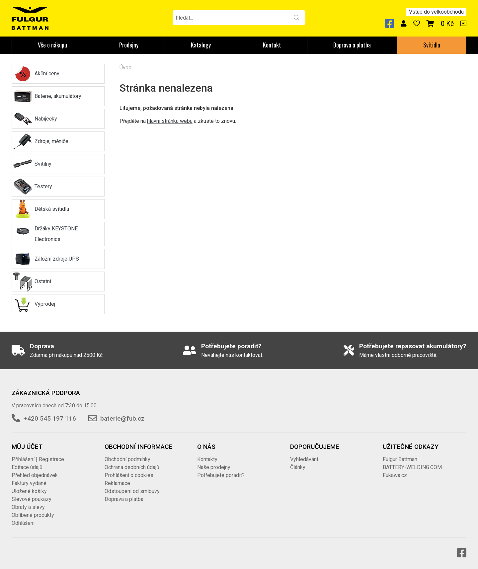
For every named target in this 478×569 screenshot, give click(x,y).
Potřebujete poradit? (221, 475)
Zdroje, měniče (51, 141)
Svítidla (431, 45)
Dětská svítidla (52, 209)
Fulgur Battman (400, 459)
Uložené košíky (29, 491)
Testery (43, 186)
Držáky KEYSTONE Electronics (56, 233)
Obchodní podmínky (127, 459)
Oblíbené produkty (33, 515)
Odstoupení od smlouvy (132, 491)
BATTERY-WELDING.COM (412, 467)
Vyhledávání (304, 459)
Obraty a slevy (28, 507)
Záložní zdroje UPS (57, 259)
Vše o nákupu (52, 45)
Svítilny (43, 164)
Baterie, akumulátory (58, 96)
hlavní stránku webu (170, 121)
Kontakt (272, 45)
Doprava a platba (352, 45)
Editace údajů (27, 467)
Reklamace (117, 483)
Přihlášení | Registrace (38, 459)
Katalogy (201, 45)
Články (297, 467)
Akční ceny (47, 73)
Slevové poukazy (31, 499)
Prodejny (128, 45)
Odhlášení (23, 523)
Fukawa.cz (395, 475)
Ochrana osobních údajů (132, 467)
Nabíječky (46, 119)
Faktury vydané (29, 483)
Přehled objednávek (35, 475)
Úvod (125, 67)
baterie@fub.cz (122, 418)
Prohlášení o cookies (129, 475)
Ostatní (43, 281)
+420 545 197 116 (50, 418)
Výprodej (45, 304)
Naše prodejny (213, 467)
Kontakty (207, 459)
